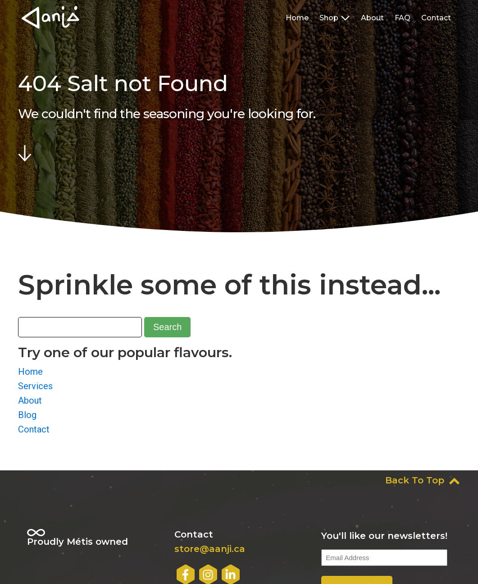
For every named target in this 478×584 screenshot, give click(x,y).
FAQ (402, 18)
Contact (436, 18)
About (372, 18)
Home (297, 18)
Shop (334, 18)
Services (35, 386)
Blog (27, 414)
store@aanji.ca (209, 548)
